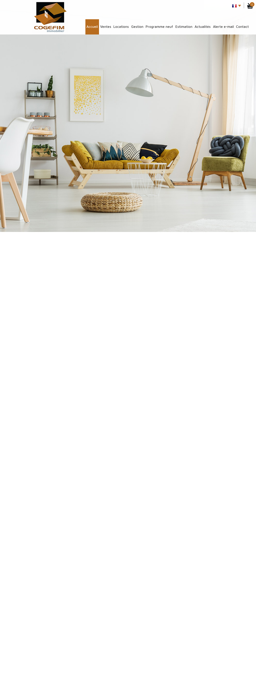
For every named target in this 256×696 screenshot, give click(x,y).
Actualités (203, 27)
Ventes (105, 27)
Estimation (183, 27)
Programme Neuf (159, 27)
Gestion (137, 27)
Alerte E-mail (223, 27)
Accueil (92, 27)
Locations (121, 27)
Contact (242, 27)
